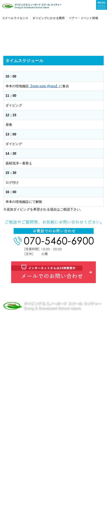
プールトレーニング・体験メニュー (40, 404)
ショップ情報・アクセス (31, 451)
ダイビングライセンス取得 (33, 416)
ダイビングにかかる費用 (31, 392)
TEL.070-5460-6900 (18, 330)
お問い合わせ (22, 486)
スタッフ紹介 (22, 463)
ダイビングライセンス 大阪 (33, 357)
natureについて (24, 368)
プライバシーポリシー (29, 498)
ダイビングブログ (26, 474)
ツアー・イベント (26, 427)
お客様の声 (20, 380)
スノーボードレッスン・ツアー (36, 439)
